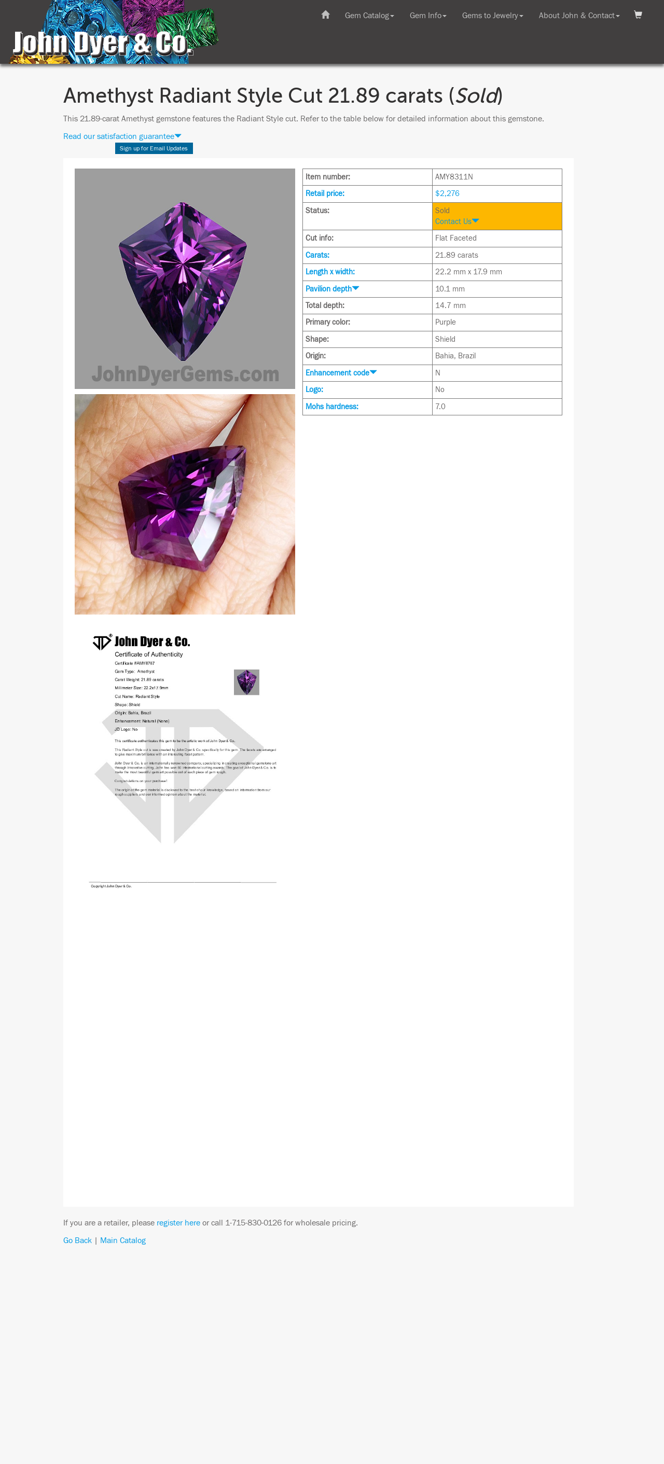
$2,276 (447, 193)
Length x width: (330, 272)
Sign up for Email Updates (154, 148)
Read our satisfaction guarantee (122, 136)
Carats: (317, 255)
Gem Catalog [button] (369, 15)
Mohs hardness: (332, 406)
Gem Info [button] (428, 15)
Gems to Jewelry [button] (492, 15)
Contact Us (457, 221)
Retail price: (325, 193)
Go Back (77, 1240)
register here (178, 1223)
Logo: (314, 389)
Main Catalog (123, 1240)
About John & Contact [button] (579, 15)
